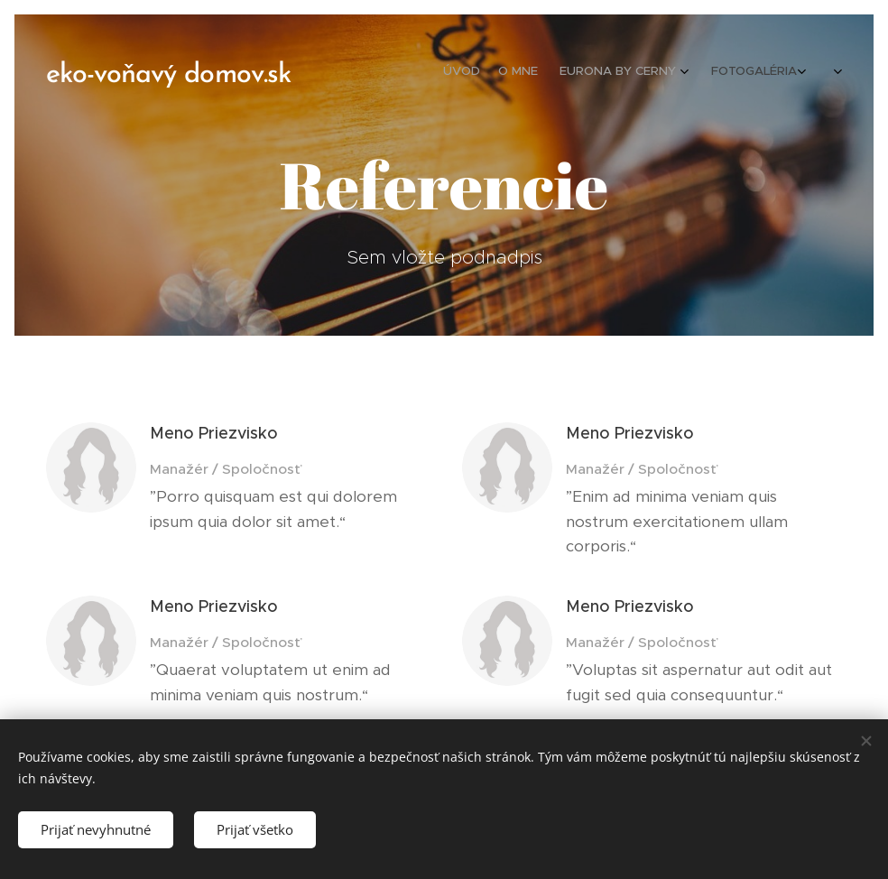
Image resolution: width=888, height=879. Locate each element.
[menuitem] (564, 73)
